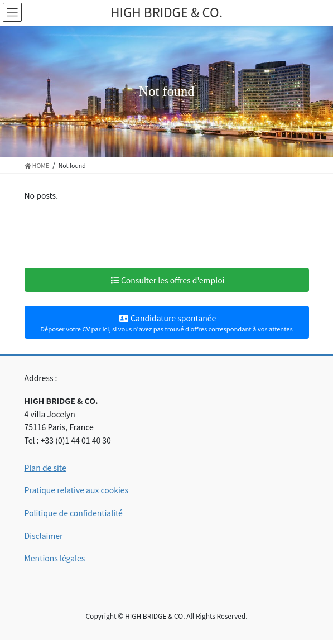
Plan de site (45, 467)
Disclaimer (44, 535)
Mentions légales (55, 558)
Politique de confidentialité (74, 512)
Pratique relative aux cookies (77, 489)
